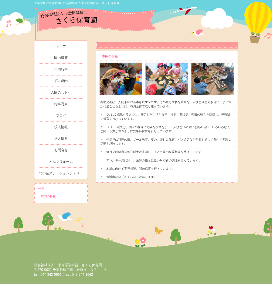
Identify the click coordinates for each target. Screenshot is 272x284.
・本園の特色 (47, 196)
